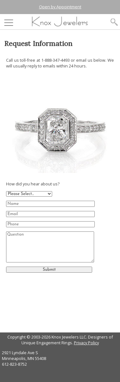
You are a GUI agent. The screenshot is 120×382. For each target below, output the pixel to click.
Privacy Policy (86, 343)
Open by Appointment (60, 7)
